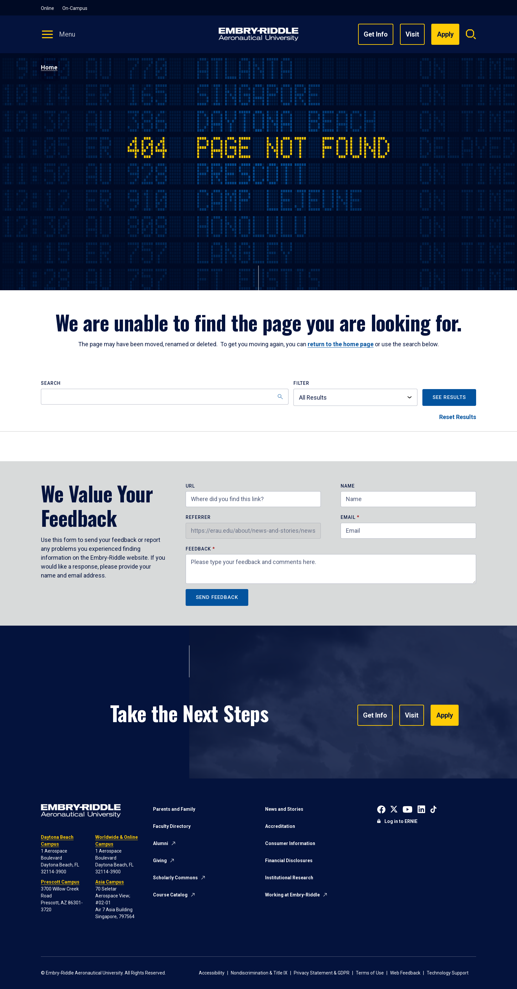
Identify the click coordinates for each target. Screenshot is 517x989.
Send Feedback (217, 597)
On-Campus (74, 8)
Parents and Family (174, 809)
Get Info (376, 34)
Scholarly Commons (175, 877)
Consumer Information (290, 843)
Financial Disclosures (289, 860)
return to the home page (341, 344)
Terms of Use (370, 972)
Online (47, 8)
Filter (301, 383)
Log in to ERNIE (400, 821)
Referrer (198, 517)
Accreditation (280, 826)
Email (348, 517)
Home (49, 67)
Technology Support (448, 972)
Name (348, 486)
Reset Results (457, 416)
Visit (412, 34)
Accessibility (212, 972)
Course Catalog (170, 894)
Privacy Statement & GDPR (322, 972)
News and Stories (284, 809)
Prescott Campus (60, 882)
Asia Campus (109, 882)
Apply (444, 715)
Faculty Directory (172, 826)
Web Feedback (405, 972)
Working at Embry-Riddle (292, 894)
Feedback (199, 549)
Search (51, 383)
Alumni (160, 843)
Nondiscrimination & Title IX (259, 972)
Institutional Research (289, 877)
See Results (449, 397)
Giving (160, 860)
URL (190, 486)
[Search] (165, 397)
